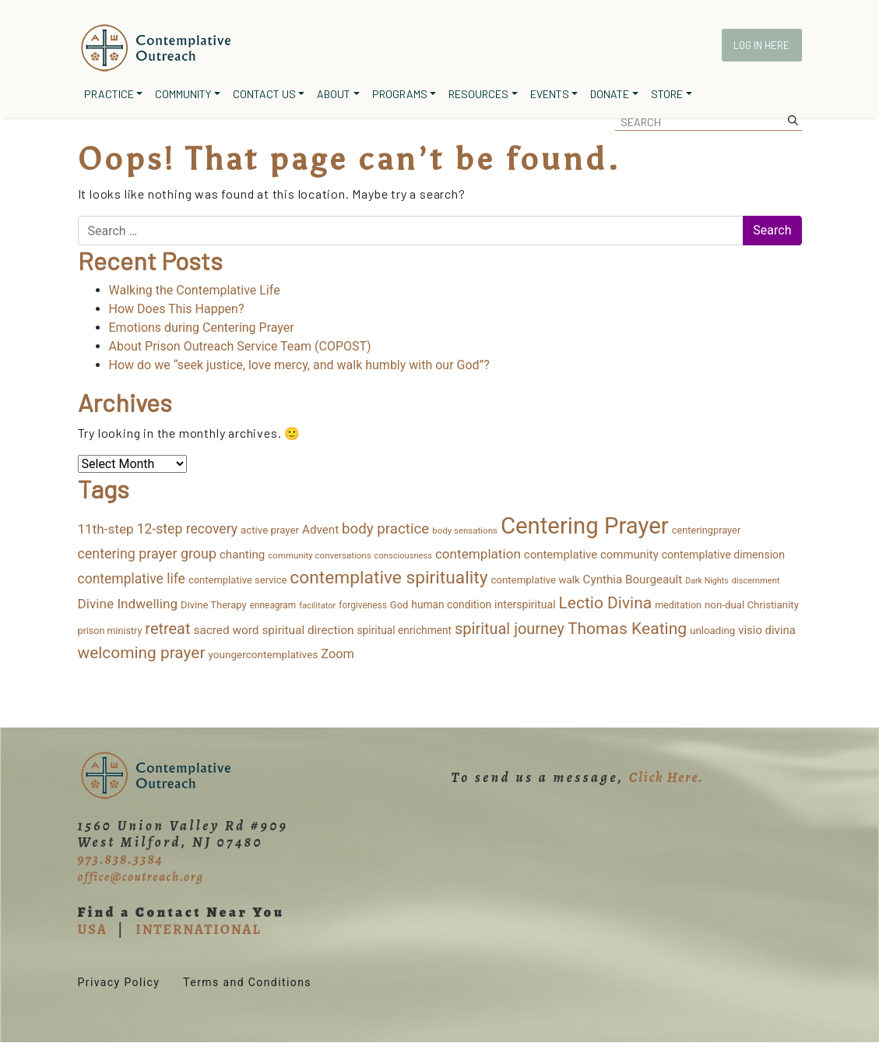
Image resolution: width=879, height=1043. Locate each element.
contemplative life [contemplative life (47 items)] (131, 579)
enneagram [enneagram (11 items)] (273, 605)
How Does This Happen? (176, 308)
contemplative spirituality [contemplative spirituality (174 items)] (388, 577)
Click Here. (666, 777)
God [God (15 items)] (399, 605)
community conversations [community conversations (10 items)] (319, 555)
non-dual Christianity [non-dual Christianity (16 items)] (752, 605)
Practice (109, 93)
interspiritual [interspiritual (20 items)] (525, 604)
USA (92, 929)
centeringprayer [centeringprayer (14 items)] (706, 530)
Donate (609, 93)
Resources (478, 93)
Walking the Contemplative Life (194, 290)
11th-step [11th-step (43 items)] (106, 529)
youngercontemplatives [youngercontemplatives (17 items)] (263, 654)
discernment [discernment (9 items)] (756, 581)
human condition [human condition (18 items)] (451, 604)
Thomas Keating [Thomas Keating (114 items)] (627, 628)
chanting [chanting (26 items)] (242, 555)
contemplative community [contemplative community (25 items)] (591, 555)
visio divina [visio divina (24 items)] (766, 630)
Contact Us (264, 93)
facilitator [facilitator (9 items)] (317, 606)
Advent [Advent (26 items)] (320, 530)
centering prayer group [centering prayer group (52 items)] (147, 553)
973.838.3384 (120, 859)
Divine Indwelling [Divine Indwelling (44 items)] (128, 603)
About (333, 93)
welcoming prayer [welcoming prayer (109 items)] (142, 652)
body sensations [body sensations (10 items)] (465, 530)
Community (183, 93)
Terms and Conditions (247, 982)
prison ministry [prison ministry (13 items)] (110, 630)
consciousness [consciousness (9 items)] (403, 556)
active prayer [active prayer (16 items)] (270, 530)
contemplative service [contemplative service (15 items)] (237, 580)
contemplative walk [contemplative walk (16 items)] (534, 580)
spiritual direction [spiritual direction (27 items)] (307, 630)
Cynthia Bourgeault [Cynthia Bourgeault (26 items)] (633, 580)
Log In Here (761, 45)
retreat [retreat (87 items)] (167, 628)
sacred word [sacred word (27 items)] (225, 630)
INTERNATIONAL (198, 929)
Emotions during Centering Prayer (201, 327)
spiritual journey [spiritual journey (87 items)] (509, 628)
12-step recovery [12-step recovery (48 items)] (187, 529)
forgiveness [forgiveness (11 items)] (362, 605)
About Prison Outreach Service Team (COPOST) (240, 346)
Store (667, 93)
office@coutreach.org (141, 877)
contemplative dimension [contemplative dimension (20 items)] (723, 554)
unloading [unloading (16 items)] (712, 630)
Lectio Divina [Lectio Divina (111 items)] (605, 603)
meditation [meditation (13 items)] (678, 605)
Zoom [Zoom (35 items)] (337, 654)
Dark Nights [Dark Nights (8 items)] (706, 581)
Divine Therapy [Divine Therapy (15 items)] (214, 605)
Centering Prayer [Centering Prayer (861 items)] (585, 526)
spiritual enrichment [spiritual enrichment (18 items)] (404, 630)
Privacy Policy (119, 982)
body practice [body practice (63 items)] (385, 528)
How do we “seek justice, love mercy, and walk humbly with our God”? (299, 365)
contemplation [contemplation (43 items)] (478, 554)
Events (549, 93)
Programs (399, 93)
